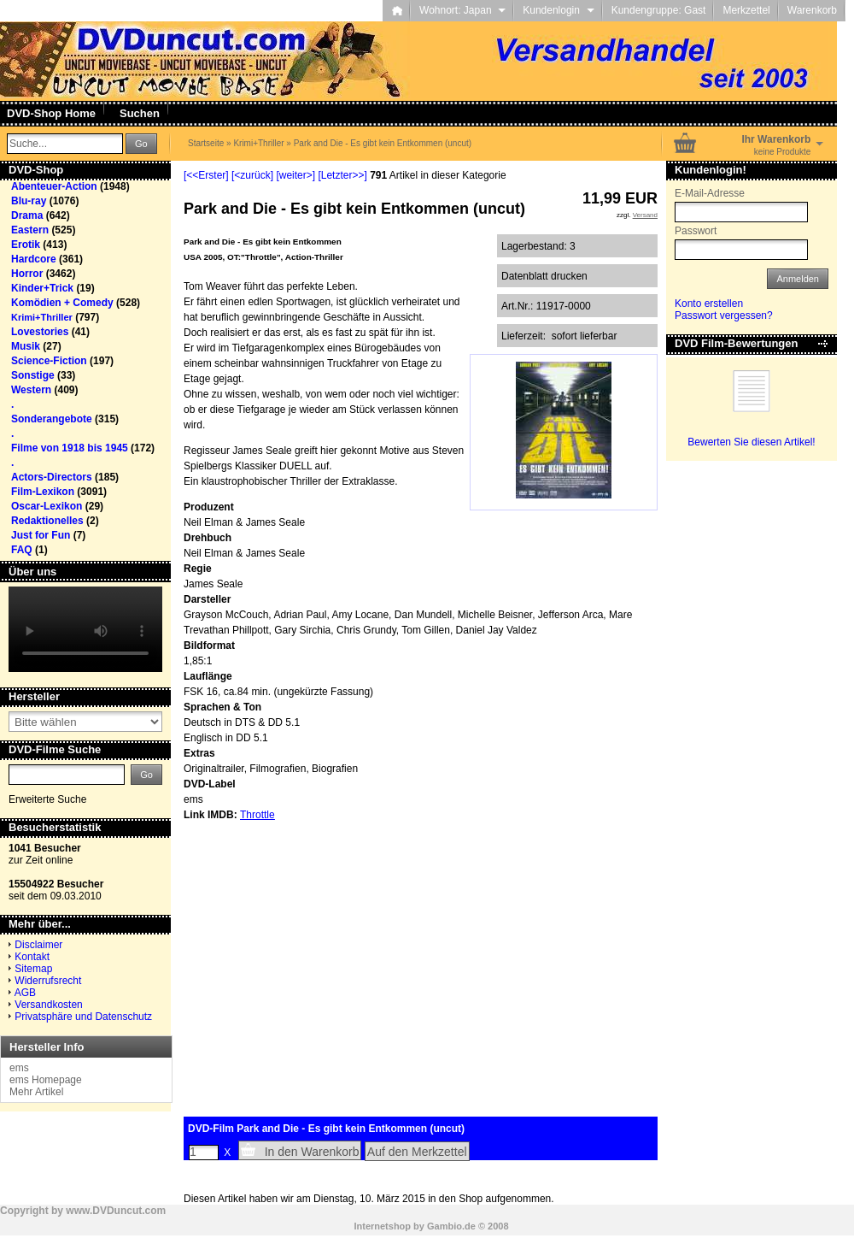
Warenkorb (812, 10)
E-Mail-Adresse (710, 193)
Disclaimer (38, 945)
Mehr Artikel (36, 1092)
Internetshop (382, 1226)
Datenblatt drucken (544, 276)
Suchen (140, 113)
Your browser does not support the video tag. (85, 629)
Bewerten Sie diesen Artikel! (751, 442)
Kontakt (32, 957)
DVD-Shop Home (51, 113)
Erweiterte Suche (47, 799)
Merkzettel (745, 10)
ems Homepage (45, 1080)
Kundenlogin (558, 10)
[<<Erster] (206, 175)
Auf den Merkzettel (417, 1152)
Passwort (696, 231)
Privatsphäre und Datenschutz (83, 1017)
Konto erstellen (709, 304)
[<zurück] (252, 175)
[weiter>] (295, 175)
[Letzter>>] (342, 175)
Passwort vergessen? (724, 315)
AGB (25, 993)
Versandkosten (48, 1005)
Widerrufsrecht (48, 981)
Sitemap (33, 969)
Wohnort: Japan (462, 10)
